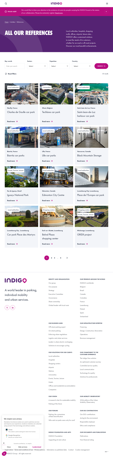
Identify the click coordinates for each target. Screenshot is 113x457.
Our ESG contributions (87, 414)
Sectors (29, 61)
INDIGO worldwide (87, 283)
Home (6, 22)
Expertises (53, 61)
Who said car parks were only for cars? (62, 420)
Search (101, 66)
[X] (7, 307)
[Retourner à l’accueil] (16, 280)
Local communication (87, 369)
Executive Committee (56, 294)
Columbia (83, 298)
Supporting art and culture (57, 440)
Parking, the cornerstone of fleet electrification (57, 415)
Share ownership (54, 301)
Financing (83, 327)
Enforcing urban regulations (58, 334)
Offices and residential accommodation (62, 386)
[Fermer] (106, 12)
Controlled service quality (89, 365)
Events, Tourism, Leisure (56, 378)
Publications (84, 436)
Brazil (82, 290)
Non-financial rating (87, 440)
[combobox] (15, 66)
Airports (51, 367)
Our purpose (53, 287)
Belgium (83, 287)
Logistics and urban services (58, 338)
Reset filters (10, 74)
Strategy (51, 290)
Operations (84, 334)
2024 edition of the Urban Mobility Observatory (89, 401)
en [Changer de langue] (106, 452)
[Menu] (107, 3)
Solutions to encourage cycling (59, 345)
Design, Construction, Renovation (91, 331)
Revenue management (87, 338)
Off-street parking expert (57, 327)
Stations (51, 371)
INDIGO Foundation (55, 436)
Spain (82, 313)
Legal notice (9, 450)
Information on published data (57, 450)
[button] (4, 453)
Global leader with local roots (59, 305)
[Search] (6, 3)
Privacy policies (39, 450)
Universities (52, 375)
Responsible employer (87, 422)
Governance (53, 298)
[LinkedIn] (12, 307)
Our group (52, 283)
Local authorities (54, 356)
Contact (71, 450)
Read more (59, 13)
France (82, 301)
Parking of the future (55, 404)
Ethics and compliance (87, 425)
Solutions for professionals (88, 377)
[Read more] (21, 104)
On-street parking (55, 331)
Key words (8, 61)
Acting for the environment (89, 418)
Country (75, 61)
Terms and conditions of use (24, 450)
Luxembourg (84, 305)
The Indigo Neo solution (88, 358)
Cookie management (82, 450)
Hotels (51, 382)
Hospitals (52, 360)
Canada (83, 294)
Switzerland (84, 316)
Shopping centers (54, 363)
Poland (82, 309)
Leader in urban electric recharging (60, 342)
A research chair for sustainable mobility (62, 400)
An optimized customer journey (90, 362)
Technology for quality (87, 373)
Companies (52, 389)
